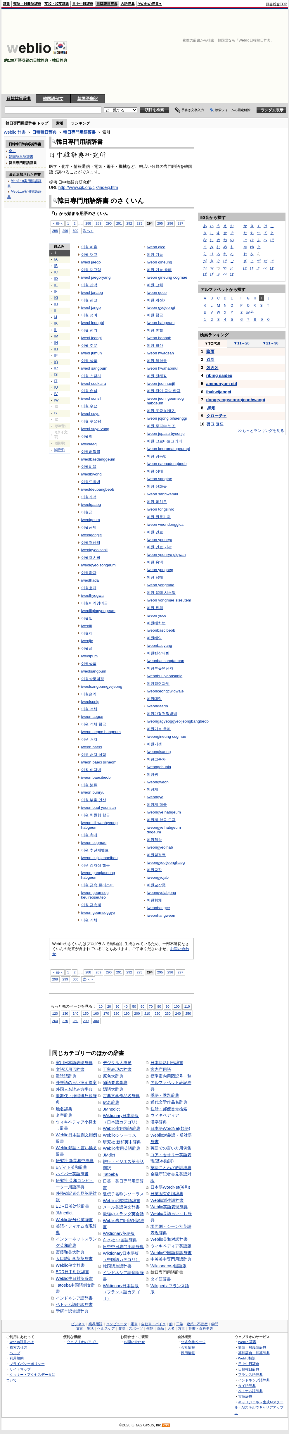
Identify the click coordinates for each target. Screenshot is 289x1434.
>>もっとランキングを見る (261, 430)
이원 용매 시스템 (161, 592)
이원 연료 (155, 532)
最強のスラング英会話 (123, 1213)
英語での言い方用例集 (170, 1148)
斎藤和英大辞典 (70, 1252)
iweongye (155, 797)
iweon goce (157, 292)
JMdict (109, 1155)
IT (56, 381)
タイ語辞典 (247, 1386)
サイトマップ (20, 1369)
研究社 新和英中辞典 (122, 1142)
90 (167, 1006)
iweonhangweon (161, 915)
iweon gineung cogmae (167, 277)
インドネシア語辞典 (254, 1380)
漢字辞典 (158, 1122)
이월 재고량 (91, 270)
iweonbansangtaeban (165, 661)
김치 (210, 359)
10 (101, 1006)
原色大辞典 (113, 1076)
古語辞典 (128, 4)
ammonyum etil (221, 383)
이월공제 (88, 527)
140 (75, 1013)
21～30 (270, 343)
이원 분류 (89, 785)
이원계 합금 (157, 804)
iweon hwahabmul (162, 368)
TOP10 (212, 343)
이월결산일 (90, 542)
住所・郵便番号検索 (168, 1108)
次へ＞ (88, 230)
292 (129, 223)
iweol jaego (91, 262)
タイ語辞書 (160, 1279)
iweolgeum (90, 520)
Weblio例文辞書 (70, 1265)
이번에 (212, 367)
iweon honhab (159, 338)
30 (117, 1006)
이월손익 (88, 694)
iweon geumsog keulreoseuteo (95, 894)
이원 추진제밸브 (95, 850)
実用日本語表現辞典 (74, 1062)
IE (56, 285)
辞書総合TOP (276, 4)
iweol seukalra (93, 383)
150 (86, 1013)
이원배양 (154, 638)
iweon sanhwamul (162, 494)
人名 (170, 1328)
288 (88, 223)
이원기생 (154, 744)
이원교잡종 (156, 885)
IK (56, 323)
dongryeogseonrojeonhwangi (235, 399)
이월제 (87, 633)
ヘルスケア (106, 1328)
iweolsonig (90, 701)
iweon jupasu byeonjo (165, 433)
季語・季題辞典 (164, 1095)
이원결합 (154, 839)
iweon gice (156, 247)
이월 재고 (89, 254)
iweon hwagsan (160, 353)
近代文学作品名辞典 (168, 1102)
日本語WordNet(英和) (170, 1187)
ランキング (80, 123)
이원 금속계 (91, 905)
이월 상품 (89, 360)
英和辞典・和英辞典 (254, 1353)
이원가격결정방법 (162, 713)
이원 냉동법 (157, 456)
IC (56, 272)
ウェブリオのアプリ (82, 1342)
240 (178, 1013)
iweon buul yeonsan (98, 807)
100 (176, 1006)
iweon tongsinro (160, 509)
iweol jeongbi (92, 322)
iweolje (87, 641)
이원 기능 (155, 254)
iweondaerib (157, 706)
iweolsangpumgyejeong (101, 686)
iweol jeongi (91, 338)
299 (65, 230)
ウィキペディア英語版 (170, 1246)
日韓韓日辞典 (106, 4)
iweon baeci (91, 747)
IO (56, 349)
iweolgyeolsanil (94, 550)
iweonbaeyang (159, 645)
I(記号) (59, 450)
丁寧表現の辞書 (117, 1069)
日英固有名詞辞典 (166, 1193)
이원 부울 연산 (93, 800)
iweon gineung (159, 262)
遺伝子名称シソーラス (123, 1194)
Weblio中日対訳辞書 (74, 1278)
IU (56, 387)
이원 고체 (155, 285)
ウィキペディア (164, 1115)
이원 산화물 (157, 486)
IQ (56, 362)
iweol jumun (91, 353)
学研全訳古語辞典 (72, 1311)
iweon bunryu (93, 792)
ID (56, 279)
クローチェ (216, 415)
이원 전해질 (157, 376)
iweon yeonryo (159, 539)
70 (151, 1006)
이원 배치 (89, 739)
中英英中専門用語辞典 (170, 1259)
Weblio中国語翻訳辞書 (171, 1252)
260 (55, 1021)
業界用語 (96, 1324)
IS (56, 375)
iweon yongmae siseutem (169, 600)
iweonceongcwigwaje (165, 691)
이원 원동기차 (159, 517)
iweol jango (91, 307)
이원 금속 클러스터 (97, 885)
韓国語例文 (53, 98)
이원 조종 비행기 (161, 411)
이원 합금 (155, 315)
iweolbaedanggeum (98, 459)
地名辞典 (64, 1108)
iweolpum (89, 656)
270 (65, 1021)
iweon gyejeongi (161, 307)
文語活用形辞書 (70, 1069)
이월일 (87, 618)
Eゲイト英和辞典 (71, 1167)
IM (56, 336)
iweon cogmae (94, 842)
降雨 (210, 351)
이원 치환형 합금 (95, 815)
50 (134, 1006)
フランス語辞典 (250, 1374)
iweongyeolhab (160, 847)
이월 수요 (89, 406)
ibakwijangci (218, 391)
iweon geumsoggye (98, 912)
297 (180, 223)
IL (55, 330)
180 (116, 1013)
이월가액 (88, 497)
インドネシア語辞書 (74, 1298)
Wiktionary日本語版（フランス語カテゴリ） (121, 1292)
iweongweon (158, 782)
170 (106, 1013)
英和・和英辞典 (56, 4)
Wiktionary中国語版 (168, 1266)
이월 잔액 (89, 285)
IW (56, 400)
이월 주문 (89, 345)
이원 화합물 (157, 360)
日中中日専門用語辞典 (123, 1246)
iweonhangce (158, 908)
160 (96, 1013)
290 (108, 223)
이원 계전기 (157, 300)
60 (142, 1006)
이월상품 (88, 663)
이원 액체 (89, 709)
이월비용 (88, 466)
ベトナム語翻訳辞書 (74, 1304)
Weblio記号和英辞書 (74, 1219)
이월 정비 (89, 315)
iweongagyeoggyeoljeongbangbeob (178, 721)
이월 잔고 (89, 300)
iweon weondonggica (165, 524)
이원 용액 (155, 562)
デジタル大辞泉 (117, 1062)
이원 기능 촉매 (159, 270)
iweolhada (90, 580)
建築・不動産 (197, 1324)
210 (147, 1013)
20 (109, 1006)
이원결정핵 (156, 855)
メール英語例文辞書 (121, 1207)
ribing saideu (219, 375)
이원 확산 (155, 345)
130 (65, 1013)
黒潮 (211, 408)
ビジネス (78, 1324)
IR (56, 368)
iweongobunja (159, 767)
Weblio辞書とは (22, 1342)
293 (139, 223)
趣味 (121, 1328)
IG (56, 298)
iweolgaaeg (91, 504)
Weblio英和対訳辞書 (169, 1239)
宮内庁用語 (160, 1069)
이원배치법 (156, 623)
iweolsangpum (93, 671)
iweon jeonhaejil (161, 383)
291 (119, 223)
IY (56, 413)
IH (56, 304)
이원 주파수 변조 (161, 426)
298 (55, 230)
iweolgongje (91, 535)
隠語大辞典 (113, 1089)
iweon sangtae (159, 479)
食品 (160, 1328)
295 (160, 223)
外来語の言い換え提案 (76, 1082)
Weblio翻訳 (246, 1358)
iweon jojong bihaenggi (167, 418)
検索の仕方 (18, 1347)
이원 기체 (89, 920)
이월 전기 (89, 330)
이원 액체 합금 (93, 724)
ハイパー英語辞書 (72, 1173)
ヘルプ (15, 1353)
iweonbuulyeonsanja (164, 676)
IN (56, 343)
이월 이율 (89, 247)
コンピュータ (116, 1324)
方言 (181, 1328)
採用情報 (188, 1353)
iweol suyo (90, 413)
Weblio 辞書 (15, 132)
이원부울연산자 (160, 668)
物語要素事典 (115, 1082)
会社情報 (188, 1347)
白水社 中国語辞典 (120, 1239)
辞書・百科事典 (200, 1328)
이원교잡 (154, 870)
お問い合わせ (134, 1342)
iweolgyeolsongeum (98, 565)
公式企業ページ (193, 1342)
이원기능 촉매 (159, 729)
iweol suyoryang (95, 429)
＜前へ (57, 223)
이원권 (152, 774)
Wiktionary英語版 (119, 1233)
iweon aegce (92, 716)
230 (167, 1013)
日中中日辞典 (82, 4)
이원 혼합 (155, 330)
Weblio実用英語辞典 (121, 1148)
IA (56, 259)
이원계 (152, 789)
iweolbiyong (91, 474)
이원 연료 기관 (159, 547)
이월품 (87, 648)
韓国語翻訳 (87, 98)
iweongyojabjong (161, 892)
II (55, 310)
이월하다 (88, 573)
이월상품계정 (92, 679)
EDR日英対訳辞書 (72, 1206)
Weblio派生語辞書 (167, 1200)
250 (188, 1013)
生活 (90, 1328)
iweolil (86, 626)
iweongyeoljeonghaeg (166, 862)
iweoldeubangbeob (97, 489)
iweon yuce (156, 615)
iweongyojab (158, 877)
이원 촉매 (89, 835)
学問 (214, 1324)
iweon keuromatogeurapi (168, 449)
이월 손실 (89, 391)
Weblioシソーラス (119, 1135)
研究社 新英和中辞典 (75, 1160)
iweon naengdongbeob (166, 463)
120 (55, 1013)
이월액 (87, 436)
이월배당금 (90, 451)
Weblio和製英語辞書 (121, 1200)
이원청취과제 (158, 683)
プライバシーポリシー (27, 1364)
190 (126, 1013)
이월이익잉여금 (94, 603)
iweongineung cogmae (166, 736)
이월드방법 (90, 482)
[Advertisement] (211, 52)
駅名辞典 (111, 1102)
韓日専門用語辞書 (79, 132)
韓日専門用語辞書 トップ (27, 123)
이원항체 (154, 900)
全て (12, 150)
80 (159, 1006)
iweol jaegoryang (96, 277)
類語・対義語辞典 (27, 4)
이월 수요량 (91, 421)
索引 (59, 123)
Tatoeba (110, 1174)
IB (56, 266)
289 (98, 223)
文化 (79, 1328)
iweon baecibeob (96, 777)
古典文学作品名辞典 (121, 1095)
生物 (149, 1328)
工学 (179, 1324)
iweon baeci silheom (99, 762)
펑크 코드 (215, 424)
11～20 (241, 343)
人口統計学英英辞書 (74, 1258)
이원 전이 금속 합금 (163, 391)
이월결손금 (90, 557)
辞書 (6, 4)
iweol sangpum (94, 368)
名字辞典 (64, 1115)
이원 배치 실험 (93, 754)
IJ (55, 317)
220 (157, 1013)
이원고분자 (156, 759)
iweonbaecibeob (161, 630)
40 (126, 1006)
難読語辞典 (66, 1076)
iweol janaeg (92, 292)
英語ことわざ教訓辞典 (170, 1167)
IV (56, 394)
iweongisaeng (159, 751)
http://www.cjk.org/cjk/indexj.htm (88, 187)
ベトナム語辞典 (250, 1391)
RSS (165, 1425)
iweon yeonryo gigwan (166, 554)
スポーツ (136, 1328)
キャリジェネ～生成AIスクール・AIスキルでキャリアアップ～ (259, 1407)
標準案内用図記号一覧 (170, 1076)
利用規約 (17, 1358)
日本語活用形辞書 (166, 1062)
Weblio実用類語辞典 (121, 1128)
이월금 (87, 512)
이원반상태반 (158, 653)
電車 (134, 1324)
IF (56, 291)
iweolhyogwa (92, 595)
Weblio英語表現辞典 (169, 1206)
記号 (250, 312)
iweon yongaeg (160, 570)
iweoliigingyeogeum (98, 611)
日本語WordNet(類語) (170, 1128)
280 (75, 1021)
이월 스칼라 (91, 376)
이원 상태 (155, 471)
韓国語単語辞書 (117, 1266)
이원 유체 (155, 608)
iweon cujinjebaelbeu (99, 858)
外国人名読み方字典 (74, 1089)
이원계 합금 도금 (161, 820)
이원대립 (154, 699)
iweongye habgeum (164, 812)
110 (187, 1006)
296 (170, 223)
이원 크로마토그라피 (164, 441)
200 (137, 1013)
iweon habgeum (160, 322)
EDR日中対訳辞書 (72, 1271)
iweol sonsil (91, 398)
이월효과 (88, 588)
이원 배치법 (91, 770)
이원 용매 (155, 577)
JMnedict (64, 1213)
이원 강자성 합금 (95, 865)
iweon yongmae (160, 585)
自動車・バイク (153, 1324)
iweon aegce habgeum (101, 732)
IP (56, 356)
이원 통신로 (157, 501)
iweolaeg (89, 444)
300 (75, 230)
